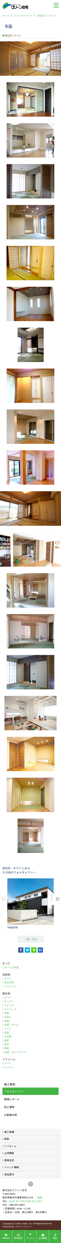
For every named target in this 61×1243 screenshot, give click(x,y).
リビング (9, 1005)
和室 (6, 1040)
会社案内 (9, 1174)
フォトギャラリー (14, 1091)
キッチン (9, 1001)
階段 (6, 1048)
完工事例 (9, 1107)
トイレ (8, 1028)
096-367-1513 (34, 1201)
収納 (6, 1020)
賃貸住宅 (9, 1160)
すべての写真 (11, 967)
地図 (39, 1197)
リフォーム (10, 986)
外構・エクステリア (15, 1052)
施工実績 (9, 1132)
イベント (30, 1238)
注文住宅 (9, 982)
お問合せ (6, 1238)
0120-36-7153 (17, 1201)
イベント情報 (11, 1167)
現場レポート (12, 1099)
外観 (6, 1013)
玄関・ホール (11, 1024)
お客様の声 (10, 1115)
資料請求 (18, 1238)
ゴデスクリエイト (23, 1226)
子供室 (8, 1036)
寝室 (6, 1032)
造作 (6, 1044)
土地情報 (9, 1153)
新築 (6, 1139)
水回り (8, 1017)
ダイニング (10, 1009)
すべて (8, 978)
